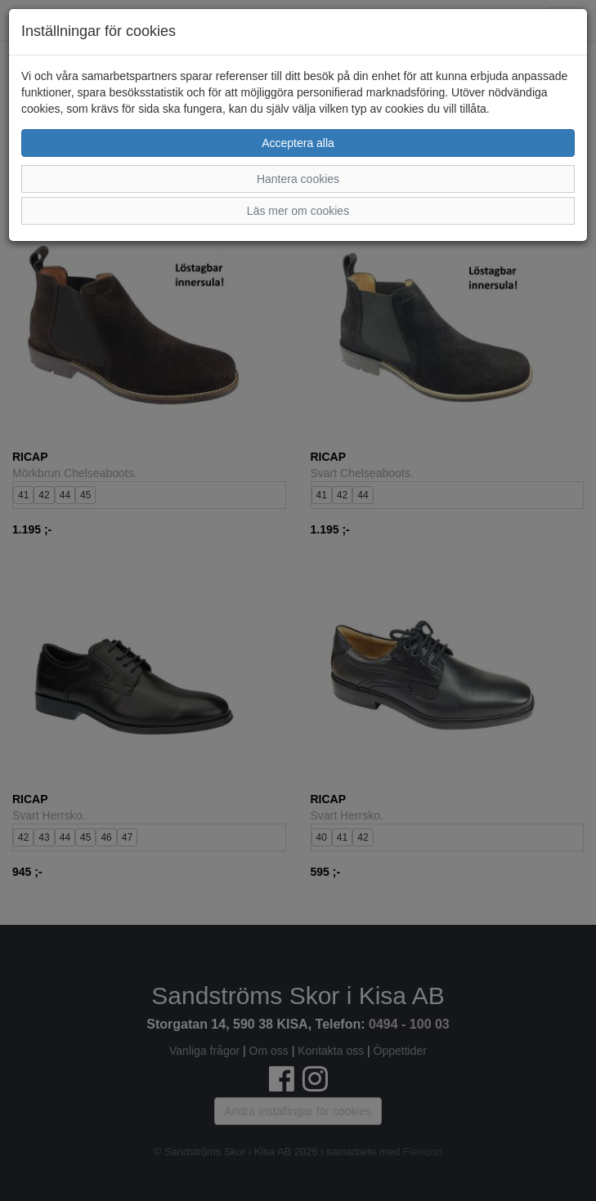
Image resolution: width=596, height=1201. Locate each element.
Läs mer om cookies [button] (298, 210)
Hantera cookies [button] (298, 178)
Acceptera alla (298, 143)
